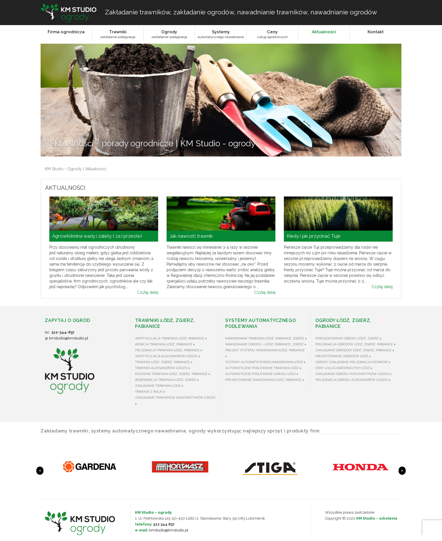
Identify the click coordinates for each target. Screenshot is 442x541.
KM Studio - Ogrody (63, 169)
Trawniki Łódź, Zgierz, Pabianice (162, 362)
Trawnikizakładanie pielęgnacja (117, 34)
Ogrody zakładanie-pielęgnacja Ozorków (351, 362)
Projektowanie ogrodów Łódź (341, 356)
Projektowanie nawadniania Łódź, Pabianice (263, 380)
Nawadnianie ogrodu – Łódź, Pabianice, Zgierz (264, 344)
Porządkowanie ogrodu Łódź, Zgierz (347, 338)
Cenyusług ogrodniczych (272, 34)
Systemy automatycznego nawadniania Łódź (264, 362)
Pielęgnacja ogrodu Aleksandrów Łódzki (351, 380)
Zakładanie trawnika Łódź (158, 386)
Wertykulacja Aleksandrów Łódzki (166, 356)
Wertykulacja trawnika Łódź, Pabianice (169, 338)
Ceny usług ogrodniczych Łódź (342, 368)
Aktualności (324, 31)
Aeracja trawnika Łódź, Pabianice (163, 344)
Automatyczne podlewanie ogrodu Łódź (260, 374)
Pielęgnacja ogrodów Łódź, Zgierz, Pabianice (354, 344)
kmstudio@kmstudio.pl (68, 338)
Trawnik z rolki (148, 392)
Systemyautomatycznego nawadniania (221, 34)
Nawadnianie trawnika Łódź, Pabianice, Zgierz (264, 338)
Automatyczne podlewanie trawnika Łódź (262, 368)
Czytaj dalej (147, 292)
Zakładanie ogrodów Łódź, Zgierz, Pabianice (353, 350)
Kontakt (376, 31)
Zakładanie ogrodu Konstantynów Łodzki (352, 374)
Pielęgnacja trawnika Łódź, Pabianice (167, 350)
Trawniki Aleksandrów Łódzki (161, 368)
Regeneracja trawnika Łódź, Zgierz (165, 380)
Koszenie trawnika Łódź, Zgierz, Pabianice (171, 374)
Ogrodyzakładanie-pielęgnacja (169, 34)
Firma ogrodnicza (66, 31)
